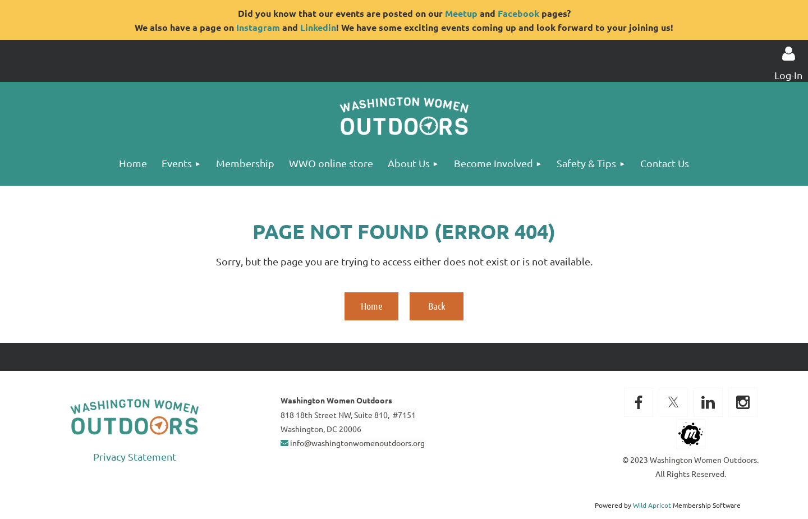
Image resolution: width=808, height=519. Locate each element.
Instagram (258, 27)
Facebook (518, 13)
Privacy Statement (134, 456)
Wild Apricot (652, 504)
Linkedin (318, 27)
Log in (788, 54)
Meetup (461, 13)
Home (372, 306)
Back (437, 306)
